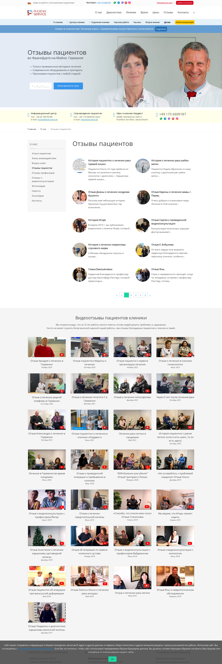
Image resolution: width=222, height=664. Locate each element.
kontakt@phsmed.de (48, 119)
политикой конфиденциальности (36, 648)
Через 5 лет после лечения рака (175, 397)
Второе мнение (153, 22)
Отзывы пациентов (42, 168)
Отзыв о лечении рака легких (132, 592)
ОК (112, 659)
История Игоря (97, 220)
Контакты (37, 200)
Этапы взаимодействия (44, 158)
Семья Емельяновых (100, 269)
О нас (43, 129)
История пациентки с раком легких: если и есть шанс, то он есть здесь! (175, 437)
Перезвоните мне (164, 2)
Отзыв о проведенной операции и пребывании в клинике (90, 477)
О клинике (58, 22)
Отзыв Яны (157, 269)
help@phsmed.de (89, 119)
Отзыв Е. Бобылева (162, 244)
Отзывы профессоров (43, 172)
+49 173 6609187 (104, 2)
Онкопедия (38, 195)
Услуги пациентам (41, 153)
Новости (36, 190)
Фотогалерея (38, 186)
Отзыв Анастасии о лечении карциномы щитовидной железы (46, 553)
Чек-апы (137, 22)
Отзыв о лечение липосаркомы (132, 397)
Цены (155, 12)
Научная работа (121, 22)
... (105, 179)
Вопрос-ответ (39, 163)
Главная (32, 129)
